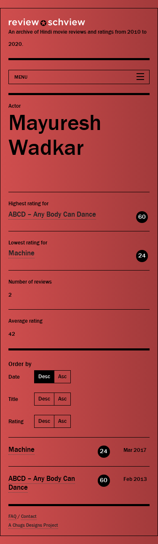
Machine (21, 253)
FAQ (12, 516)
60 (142, 217)
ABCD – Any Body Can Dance (52, 214)
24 (142, 256)
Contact (29, 516)
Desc (44, 376)
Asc (62, 376)
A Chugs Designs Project (33, 525)
